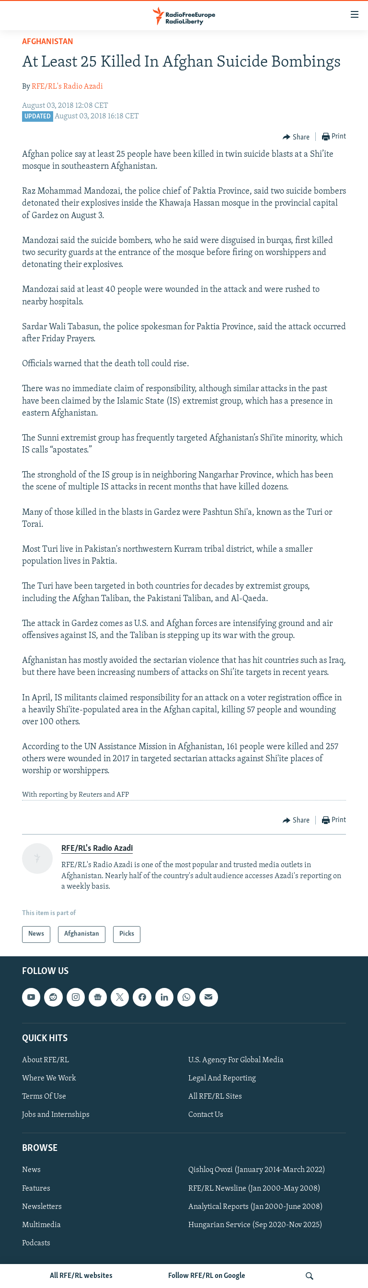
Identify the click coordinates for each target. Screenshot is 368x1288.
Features (36, 1188)
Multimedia (41, 1225)
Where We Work (49, 1078)
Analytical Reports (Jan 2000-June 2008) (255, 1206)
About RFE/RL (45, 1060)
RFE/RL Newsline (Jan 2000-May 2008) (254, 1188)
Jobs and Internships (56, 1115)
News (31, 1170)
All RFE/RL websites (81, 1276)
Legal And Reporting (222, 1078)
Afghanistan (47, 41)
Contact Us (205, 1115)
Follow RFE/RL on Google (206, 1276)
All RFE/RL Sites (215, 1097)
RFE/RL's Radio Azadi (67, 87)
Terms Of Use (44, 1097)
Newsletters (42, 1206)
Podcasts (36, 1243)
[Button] (296, 137)
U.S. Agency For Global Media (236, 1060)
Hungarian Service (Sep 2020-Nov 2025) (255, 1225)
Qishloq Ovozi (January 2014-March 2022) (256, 1170)
